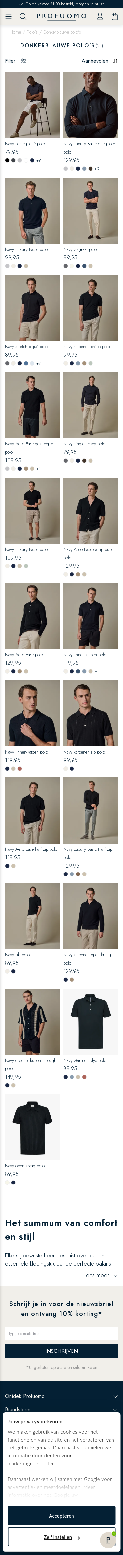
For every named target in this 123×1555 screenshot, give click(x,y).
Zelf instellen (62, 1537)
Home (15, 32)
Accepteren (61, 1516)
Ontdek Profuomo (61, 1396)
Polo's (32, 32)
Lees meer (101, 1275)
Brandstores (61, 1409)
